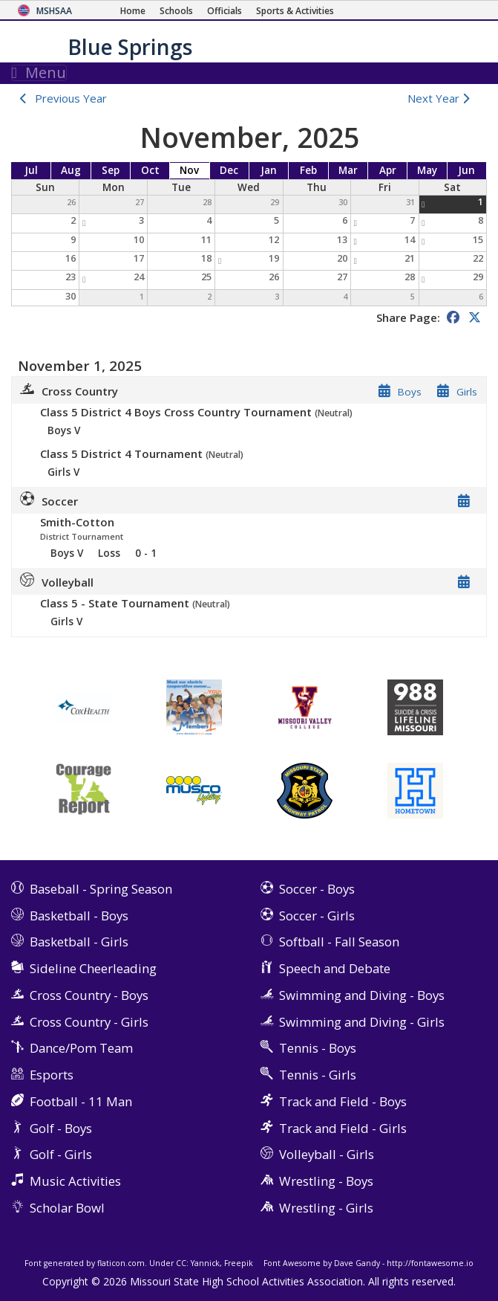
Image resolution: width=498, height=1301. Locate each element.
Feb (308, 170)
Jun (466, 170)
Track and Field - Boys (343, 1101)
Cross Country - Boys (89, 995)
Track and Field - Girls (343, 1128)
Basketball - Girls (79, 941)
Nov (189, 170)
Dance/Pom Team (81, 1047)
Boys (410, 391)
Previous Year (71, 98)
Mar (348, 170)
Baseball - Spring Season (101, 888)
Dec (229, 170)
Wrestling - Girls (326, 1207)
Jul (31, 170)
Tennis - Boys (317, 1047)
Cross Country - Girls (89, 1021)
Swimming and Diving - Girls (362, 1021)
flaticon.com (121, 1263)
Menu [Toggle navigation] (39, 73)
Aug (71, 170)
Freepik (238, 1263)
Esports (51, 1074)
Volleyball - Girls (326, 1154)
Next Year (441, 98)
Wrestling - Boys (326, 1180)
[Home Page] (132, 11)
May (427, 170)
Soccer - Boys (317, 888)
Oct (150, 170)
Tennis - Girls (317, 1074)
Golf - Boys (61, 1128)
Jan (269, 170)
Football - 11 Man (81, 1101)
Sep (110, 170)
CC (181, 1263)
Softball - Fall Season (339, 941)
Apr (387, 170)
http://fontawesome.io (430, 1263)
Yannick (205, 1263)
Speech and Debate (334, 968)
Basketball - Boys (79, 915)
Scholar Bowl (67, 1207)
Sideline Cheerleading (93, 968)
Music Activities (75, 1180)
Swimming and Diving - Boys (362, 995)
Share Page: (408, 317)
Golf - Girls (61, 1154)
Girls (466, 391)
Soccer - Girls (317, 915)
